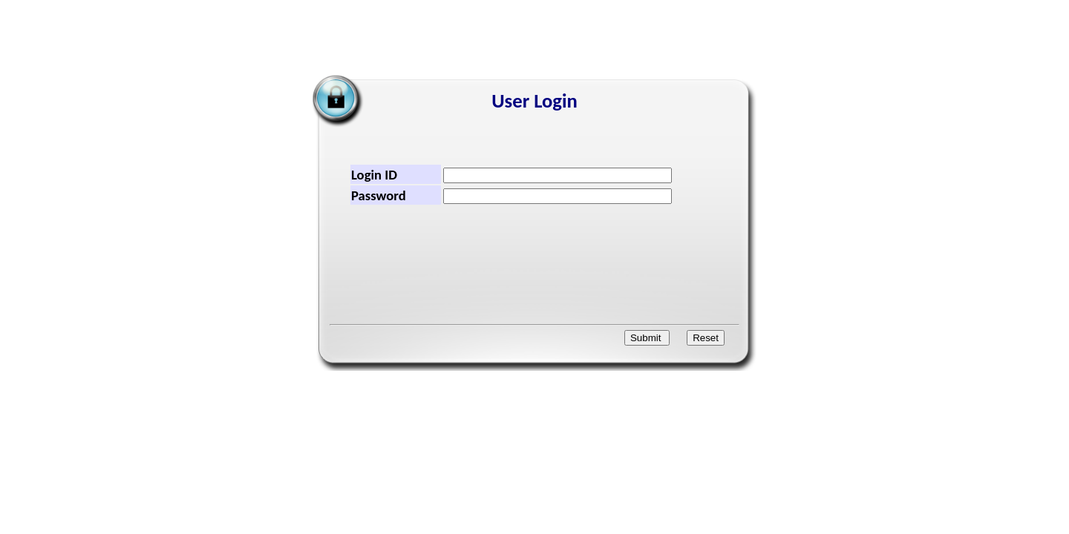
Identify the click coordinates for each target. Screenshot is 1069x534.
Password (378, 195)
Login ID (374, 174)
